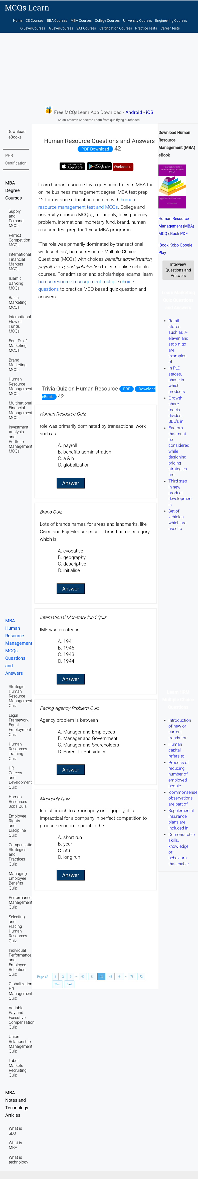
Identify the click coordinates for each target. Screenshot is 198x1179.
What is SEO (15, 1131)
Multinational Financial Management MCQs (20, 410)
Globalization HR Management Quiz (20, 991)
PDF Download (95, 149)
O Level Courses (32, 28)
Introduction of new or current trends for (179, 729)
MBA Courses (81, 20)
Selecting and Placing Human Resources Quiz (18, 928)
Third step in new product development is (180, 493)
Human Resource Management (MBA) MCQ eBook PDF (176, 226)
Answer (70, 483)
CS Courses (34, 20)
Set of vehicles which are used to (177, 519)
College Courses (107, 20)
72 (141, 976)
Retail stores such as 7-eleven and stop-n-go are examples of (178, 341)
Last (69, 984)
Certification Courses (115, 28)
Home (17, 20)
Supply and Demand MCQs (16, 218)
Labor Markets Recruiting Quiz (18, 1068)
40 (82, 976)
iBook (163, 245)
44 (119, 976)
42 (101, 976)
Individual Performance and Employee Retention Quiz (20, 962)
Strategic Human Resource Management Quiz (20, 696)
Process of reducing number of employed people (178, 774)
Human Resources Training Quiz (18, 751)
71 (131, 976)
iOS (149, 112)
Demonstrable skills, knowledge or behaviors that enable (181, 849)
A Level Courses (61, 28)
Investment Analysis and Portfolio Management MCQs (20, 439)
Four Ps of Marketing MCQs (18, 345)
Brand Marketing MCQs (18, 365)
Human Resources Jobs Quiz (18, 801)
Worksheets (123, 167)
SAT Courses (86, 28)
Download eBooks (17, 134)
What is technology (18, 1159)
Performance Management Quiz (20, 902)
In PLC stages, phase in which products (176, 380)
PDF (126, 389)
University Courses (137, 20)
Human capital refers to (176, 750)
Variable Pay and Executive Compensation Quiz (22, 1018)
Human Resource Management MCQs (20, 386)
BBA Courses (57, 20)
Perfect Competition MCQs (19, 240)
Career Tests (170, 28)
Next (57, 984)
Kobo (174, 245)
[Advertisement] (99, 69)
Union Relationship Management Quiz (20, 1044)
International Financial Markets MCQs (20, 261)
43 (110, 976)
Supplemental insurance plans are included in (181, 819)
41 (92, 976)
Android (133, 112)
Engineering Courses (171, 20)
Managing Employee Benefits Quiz (18, 880)
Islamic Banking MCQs (16, 283)
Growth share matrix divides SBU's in (175, 410)
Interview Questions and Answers (178, 270)
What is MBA (15, 1145)
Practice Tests (146, 28)
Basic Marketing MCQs (18, 302)
